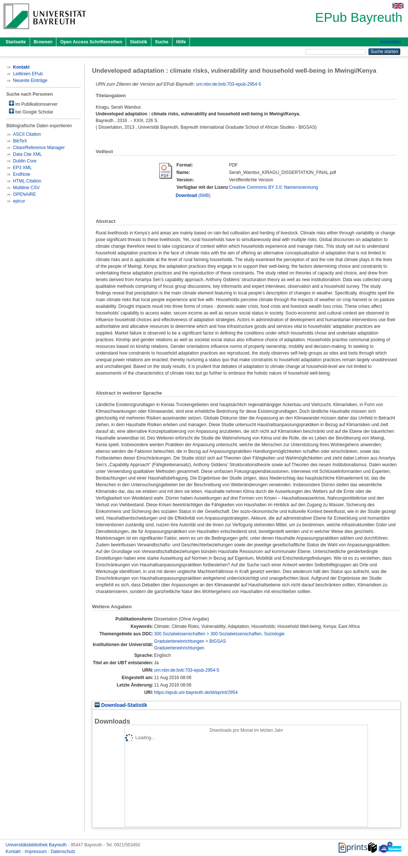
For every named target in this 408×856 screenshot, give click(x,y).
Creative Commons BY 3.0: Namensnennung (273, 187)
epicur (19, 201)
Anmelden (390, 42)
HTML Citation (27, 181)
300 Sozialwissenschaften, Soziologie (247, 633)
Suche (161, 42)
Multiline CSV (26, 187)
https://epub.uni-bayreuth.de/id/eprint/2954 (196, 692)
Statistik (138, 42)
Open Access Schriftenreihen (91, 42)
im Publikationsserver (33, 104)
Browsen (43, 42)
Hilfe (181, 42)
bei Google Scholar (31, 111)
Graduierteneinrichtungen (179, 641)
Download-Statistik (121, 705)
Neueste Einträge (30, 80)
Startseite (16, 42)
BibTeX (20, 141)
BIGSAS (217, 641)
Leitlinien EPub (28, 73)
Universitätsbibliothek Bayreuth (37, 844)
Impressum (36, 851)
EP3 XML (22, 167)
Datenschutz (62, 851)
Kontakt (14, 851)
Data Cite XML (27, 154)
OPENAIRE (24, 194)
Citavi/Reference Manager (39, 147)
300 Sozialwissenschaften (179, 633)
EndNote (21, 174)
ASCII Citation (27, 134)
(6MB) (193, 195)
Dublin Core (24, 161)
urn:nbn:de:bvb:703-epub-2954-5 (228, 84)
